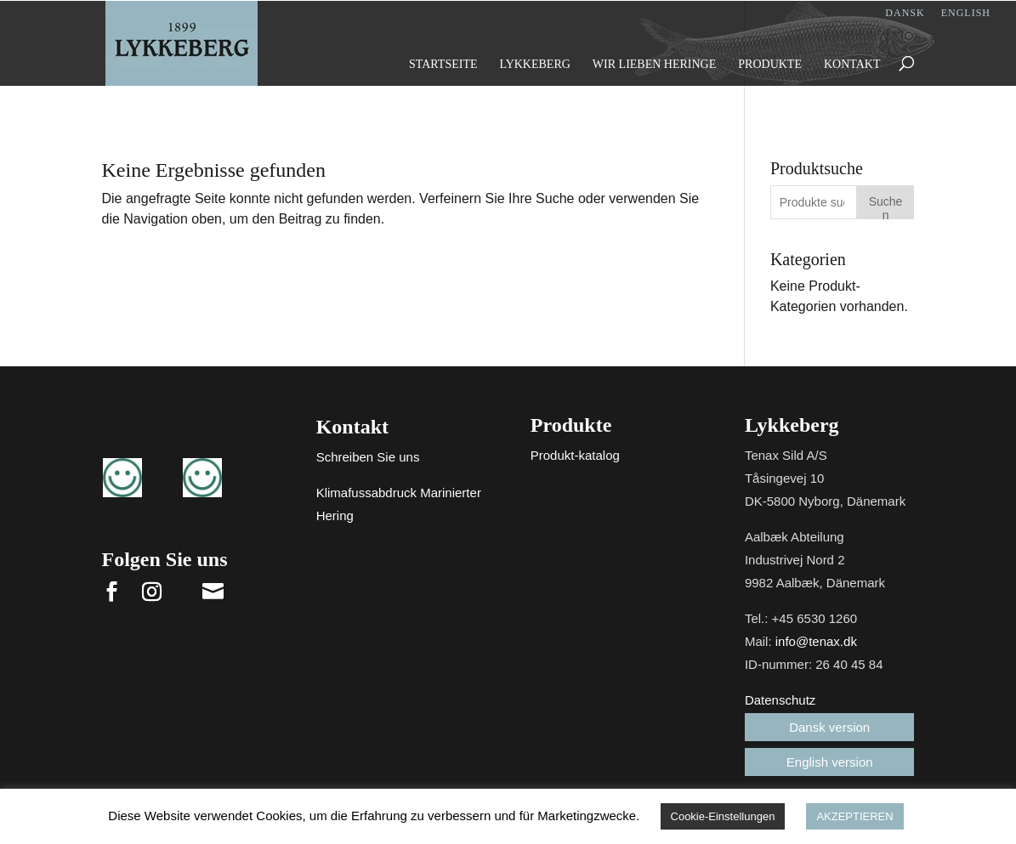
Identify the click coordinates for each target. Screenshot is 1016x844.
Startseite (443, 65)
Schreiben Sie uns (368, 457)
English (965, 13)
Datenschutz (780, 700)
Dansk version (829, 727)
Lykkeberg (534, 65)
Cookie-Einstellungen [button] (723, 816)
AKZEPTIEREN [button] (854, 816)
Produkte (770, 65)
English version (829, 762)
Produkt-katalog (575, 455)
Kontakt (852, 65)
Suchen (886, 207)
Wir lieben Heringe (654, 65)
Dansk (904, 13)
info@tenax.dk (816, 641)
